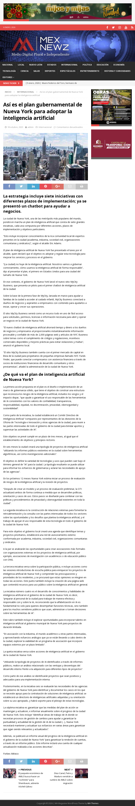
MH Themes (93, 802)
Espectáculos (67, 70)
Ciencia (24, 70)
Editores (7, 77)
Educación (102, 64)
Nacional (7, 64)
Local (21, 64)
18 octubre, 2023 (15, 126)
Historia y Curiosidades (117, 70)
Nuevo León (35, 64)
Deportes (50, 70)
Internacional (69, 64)
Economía (118, 64)
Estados (51, 64)
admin (30, 126)
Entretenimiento (89, 70)
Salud (36, 70)
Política (87, 64)
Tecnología (9, 70)
